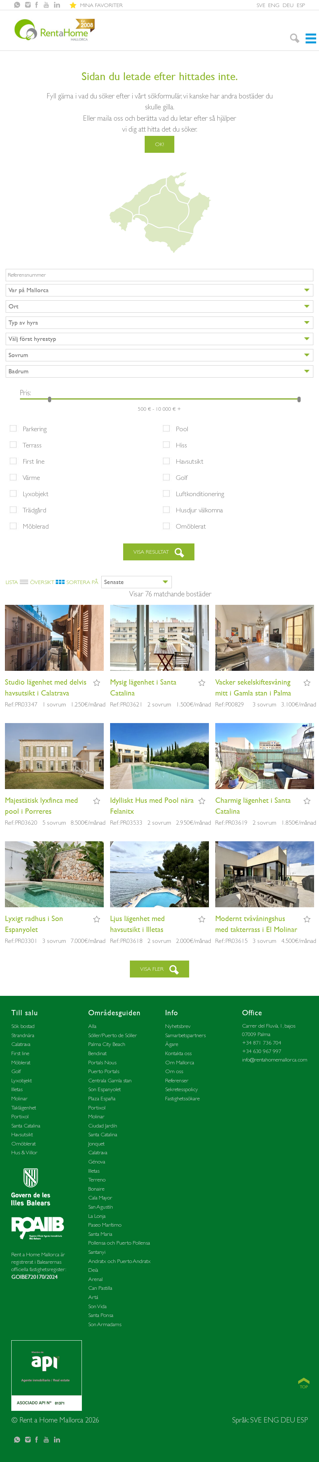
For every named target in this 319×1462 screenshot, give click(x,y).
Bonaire (96, 1188)
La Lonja (97, 1216)
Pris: (25, 392)
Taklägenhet (23, 1107)
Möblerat (20, 1062)
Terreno (97, 1179)
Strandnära (22, 1035)
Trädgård (34, 510)
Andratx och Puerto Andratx (119, 1261)
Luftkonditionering (200, 494)
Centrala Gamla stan (110, 1080)
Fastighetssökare (182, 1098)
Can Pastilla (100, 1287)
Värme (31, 477)
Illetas (17, 1089)
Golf (182, 477)
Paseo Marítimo (104, 1224)
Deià (93, 1270)
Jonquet (96, 1143)
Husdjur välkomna (199, 510)
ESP (301, 5)
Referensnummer (27, 275)
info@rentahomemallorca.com (274, 1059)
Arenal (95, 1279)
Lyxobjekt (36, 494)
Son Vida (97, 1306)
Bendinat (97, 1053)
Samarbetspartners (185, 1035)
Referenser (176, 1080)
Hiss (181, 445)
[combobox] (159, 290)
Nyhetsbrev (178, 1026)
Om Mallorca (179, 1062)
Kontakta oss (178, 1053)
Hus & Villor (24, 1152)
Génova (96, 1161)
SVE (261, 5)
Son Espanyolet (104, 1089)
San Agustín (100, 1206)
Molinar (19, 1098)
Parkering (35, 429)
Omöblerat (191, 526)
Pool (182, 429)
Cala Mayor (100, 1197)
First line (33, 461)
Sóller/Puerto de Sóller (112, 1035)
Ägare (171, 1044)
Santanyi (97, 1252)
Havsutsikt (190, 461)
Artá (93, 1297)
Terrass (32, 445)
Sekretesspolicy (181, 1089)
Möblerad (36, 526)
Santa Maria (100, 1234)
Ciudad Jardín (102, 1125)
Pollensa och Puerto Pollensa (119, 1242)
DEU (288, 5)
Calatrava (20, 1044)
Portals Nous (102, 1062)
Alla (92, 1026)
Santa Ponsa (100, 1315)
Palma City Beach (106, 1044)
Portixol (20, 1116)
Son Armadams (104, 1324)
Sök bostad (23, 1026)
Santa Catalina (25, 1125)
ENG (273, 5)
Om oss (174, 1071)
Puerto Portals (103, 1071)
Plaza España (101, 1098)
